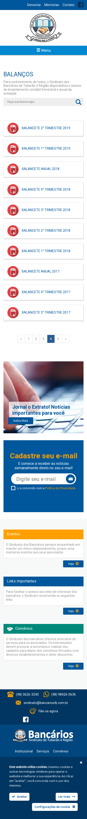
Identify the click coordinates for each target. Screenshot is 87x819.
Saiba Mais (20, 420)
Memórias (51, 5)
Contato (68, 5)
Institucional (24, 751)
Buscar (78, 102)
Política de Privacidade (60, 488)
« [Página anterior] (21, 339)
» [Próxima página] (66, 339)
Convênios (60, 751)
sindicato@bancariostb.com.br (46, 703)
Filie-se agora (48, 711)
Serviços (43, 751)
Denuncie (34, 5)
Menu (43, 50)
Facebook (81, 4)
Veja (73, 563)
